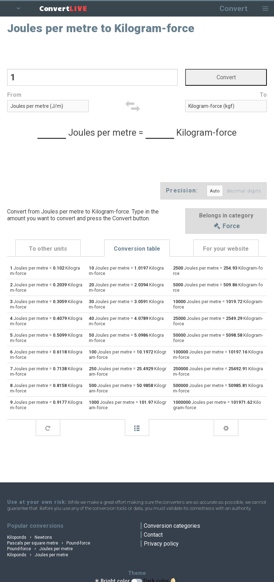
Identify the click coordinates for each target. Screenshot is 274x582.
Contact (153, 534)
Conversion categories (172, 525)
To (263, 95)
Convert (233, 8)
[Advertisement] (137, 51)
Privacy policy (161, 543)
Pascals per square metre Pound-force (48, 543)
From (14, 95)
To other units (48, 249)
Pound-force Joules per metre (40, 548)
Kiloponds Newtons (29, 537)
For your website (226, 249)
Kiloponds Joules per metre (37, 554)
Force (226, 226)
